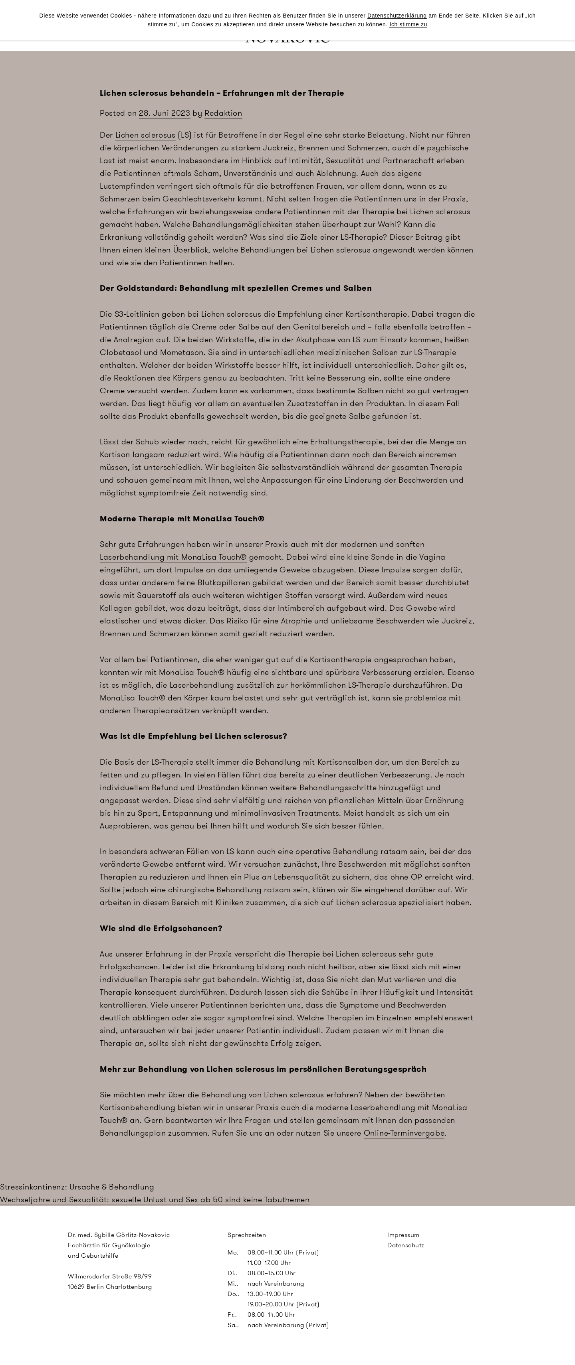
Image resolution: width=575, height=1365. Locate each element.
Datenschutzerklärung (397, 15)
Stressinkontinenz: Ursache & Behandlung (77, 1186)
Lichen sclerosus (145, 134)
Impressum (403, 1234)
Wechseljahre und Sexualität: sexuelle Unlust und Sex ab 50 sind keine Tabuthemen (154, 1199)
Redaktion (223, 112)
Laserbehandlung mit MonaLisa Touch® (173, 556)
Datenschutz (405, 1245)
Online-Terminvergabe (404, 1132)
